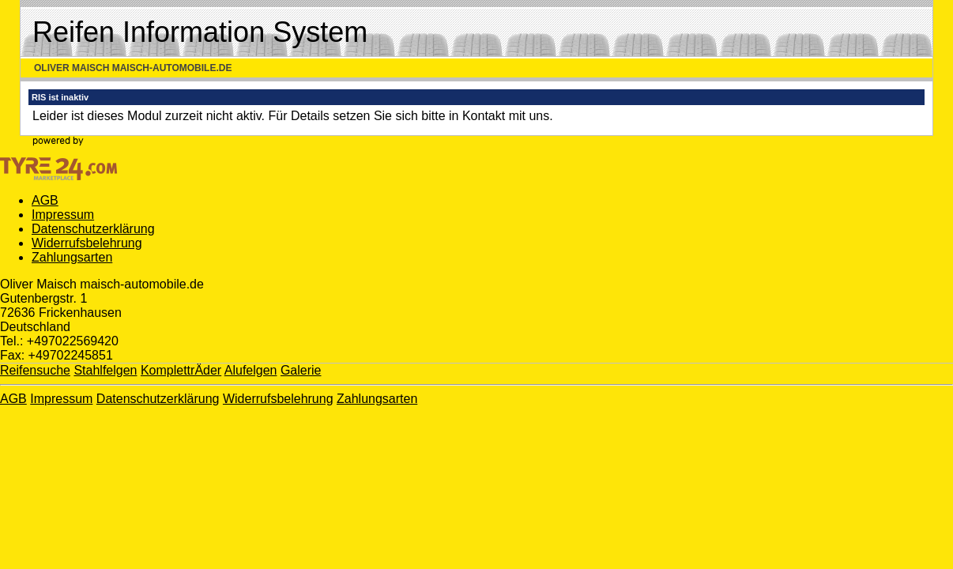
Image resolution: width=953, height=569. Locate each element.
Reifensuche (35, 370)
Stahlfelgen (105, 370)
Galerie (301, 370)
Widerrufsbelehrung (87, 243)
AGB (45, 200)
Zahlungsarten (72, 257)
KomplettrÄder (181, 370)
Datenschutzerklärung (93, 229)
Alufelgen (250, 370)
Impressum (63, 214)
